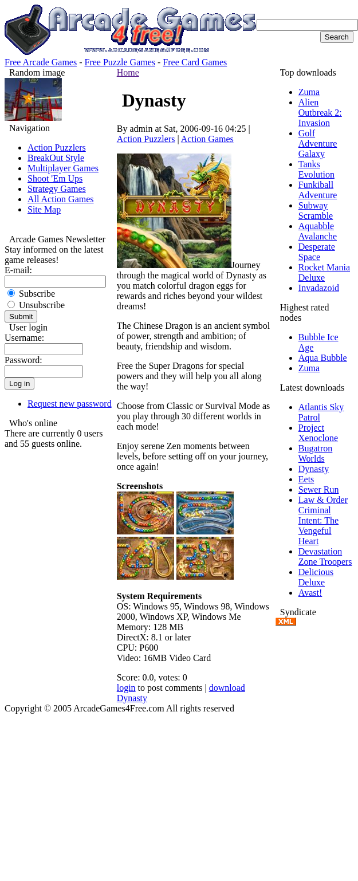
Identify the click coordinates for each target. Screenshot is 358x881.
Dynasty (313, 469)
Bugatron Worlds (315, 453)
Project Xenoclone (318, 433)
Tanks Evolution (316, 169)
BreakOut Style (55, 158)
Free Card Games (195, 62)
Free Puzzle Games (120, 62)
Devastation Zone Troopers (325, 556)
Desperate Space (316, 252)
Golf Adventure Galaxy (317, 143)
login (126, 688)
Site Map (44, 209)
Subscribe (31, 293)
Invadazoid (318, 288)
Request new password (69, 403)
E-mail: (18, 270)
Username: (24, 338)
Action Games (207, 139)
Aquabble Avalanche (317, 231)
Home (128, 72)
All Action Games (60, 199)
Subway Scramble (315, 210)
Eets (306, 479)
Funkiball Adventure (317, 190)
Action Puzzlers (56, 147)
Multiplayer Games (63, 168)
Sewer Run (318, 489)
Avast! (310, 592)
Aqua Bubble (322, 358)
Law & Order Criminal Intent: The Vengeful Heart (323, 520)
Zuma (309, 92)
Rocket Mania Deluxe (324, 272)
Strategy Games (56, 189)
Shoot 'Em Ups (54, 178)
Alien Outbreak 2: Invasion (320, 112)
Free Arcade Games (41, 62)
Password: (23, 360)
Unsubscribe (36, 305)
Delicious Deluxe (315, 577)
